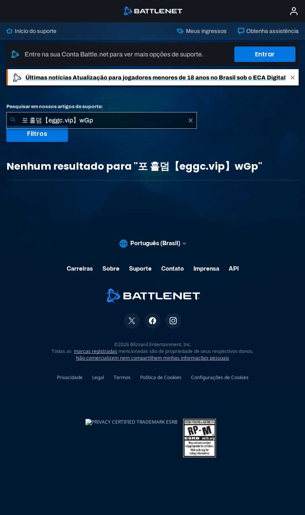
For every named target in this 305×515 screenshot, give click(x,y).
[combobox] (101, 120)
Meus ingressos (201, 31)
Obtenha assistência (268, 31)
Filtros (37, 133)
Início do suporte (31, 31)
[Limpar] (190, 120)
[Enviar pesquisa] (12, 120)
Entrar (265, 54)
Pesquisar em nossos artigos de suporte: (54, 106)
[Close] (293, 77)
